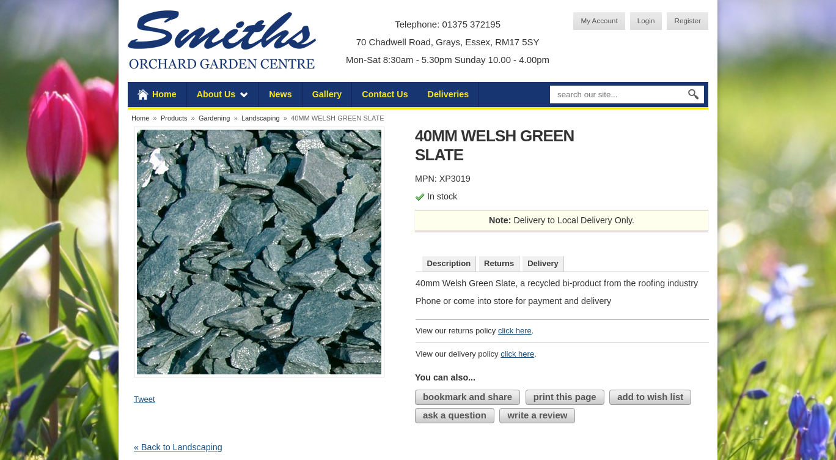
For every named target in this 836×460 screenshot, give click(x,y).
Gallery (327, 94)
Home (164, 94)
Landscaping (260, 118)
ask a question (454, 415)
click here (515, 330)
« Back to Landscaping (178, 447)
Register (687, 20)
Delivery (543, 263)
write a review (537, 415)
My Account (599, 20)
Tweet (144, 399)
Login (646, 20)
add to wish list (650, 396)
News (280, 94)
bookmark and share (467, 396)
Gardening (214, 118)
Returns (499, 263)
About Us (216, 94)
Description (449, 263)
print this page (565, 396)
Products (174, 118)
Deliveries (448, 94)
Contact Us (385, 94)
